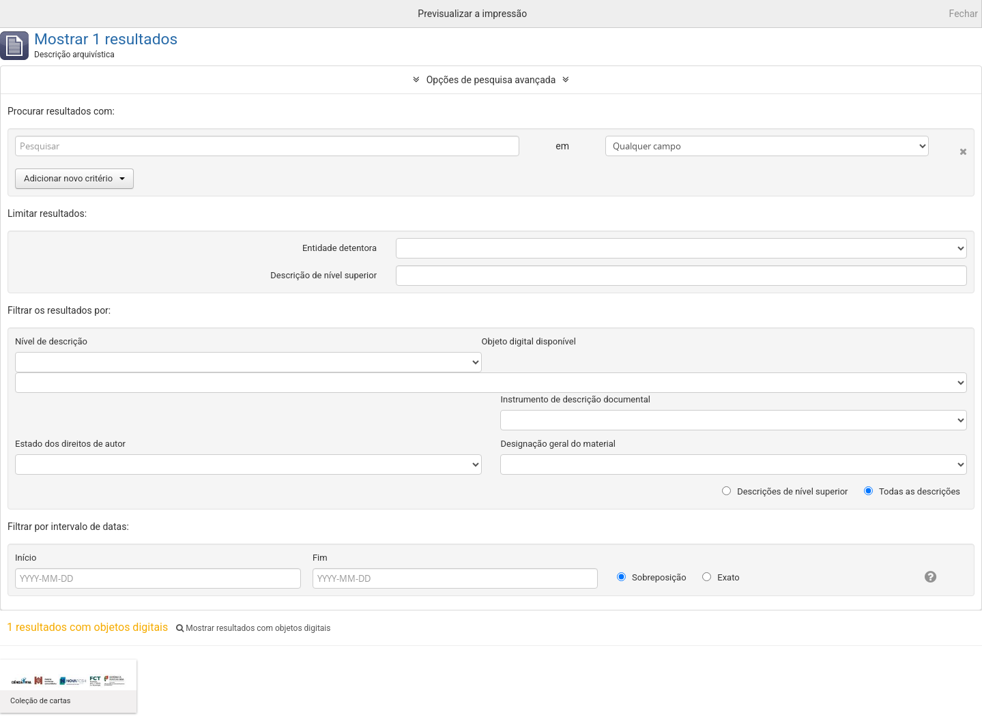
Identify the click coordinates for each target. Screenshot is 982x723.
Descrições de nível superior (785, 491)
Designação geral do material (558, 444)
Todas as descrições (912, 491)
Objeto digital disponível (529, 341)
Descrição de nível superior (323, 275)
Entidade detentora (339, 248)
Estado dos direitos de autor (70, 444)
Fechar (963, 13)
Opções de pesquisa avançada (491, 79)
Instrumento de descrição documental (575, 399)
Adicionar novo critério (74, 178)
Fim (320, 557)
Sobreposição (652, 577)
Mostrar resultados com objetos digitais (253, 628)
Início (25, 557)
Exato (721, 577)
